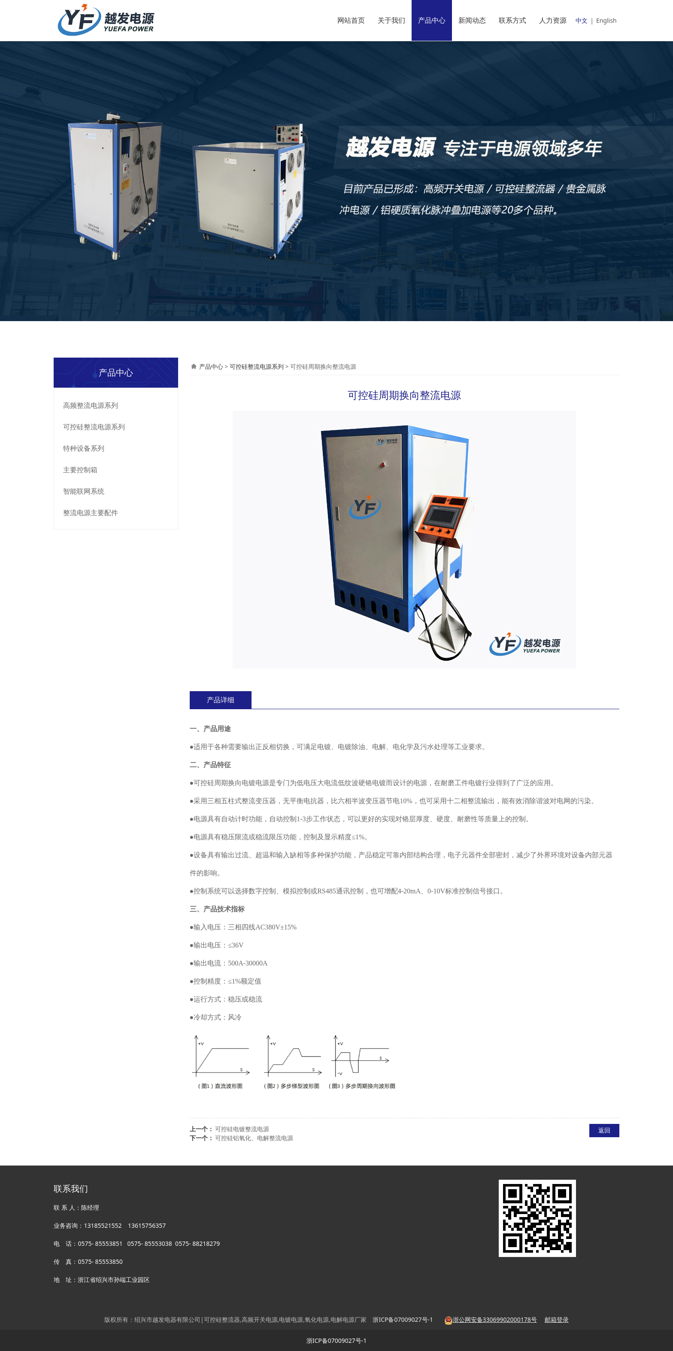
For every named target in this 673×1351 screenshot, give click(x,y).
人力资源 (553, 20)
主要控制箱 (80, 469)
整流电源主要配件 (90, 512)
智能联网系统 (83, 491)
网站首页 (351, 20)
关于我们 (391, 20)
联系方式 (512, 20)
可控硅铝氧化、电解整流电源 (254, 1138)
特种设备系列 (83, 448)
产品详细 (220, 699)
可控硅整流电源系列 (94, 426)
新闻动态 (472, 20)
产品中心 (432, 20)
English (606, 20)
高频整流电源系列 (90, 405)
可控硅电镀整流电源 (242, 1129)
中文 (582, 20)
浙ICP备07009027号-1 (336, 1340)
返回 (604, 1130)
